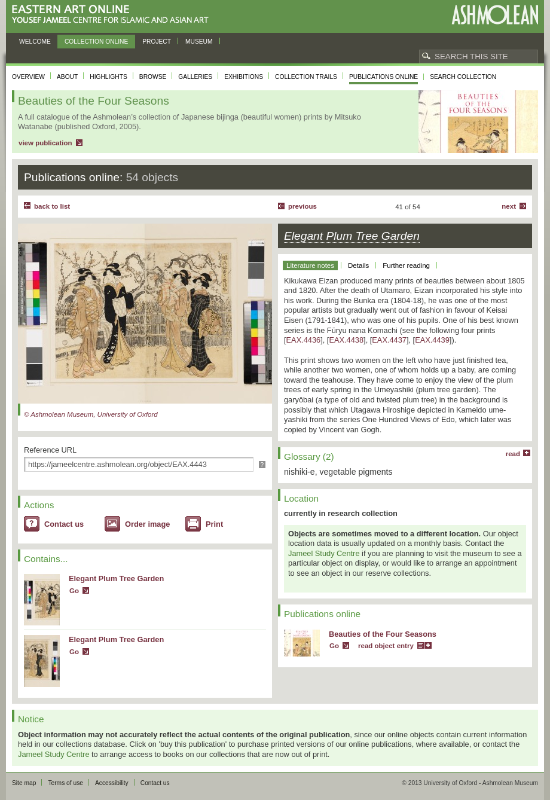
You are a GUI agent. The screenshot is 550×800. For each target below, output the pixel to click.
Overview (28, 77)
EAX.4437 (389, 339)
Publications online (383, 77)
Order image (147, 524)
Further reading (406, 265)
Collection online (96, 41)
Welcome (35, 41)
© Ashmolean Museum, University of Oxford (91, 414)
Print (214, 524)
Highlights (108, 77)
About (67, 77)
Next (509, 206)
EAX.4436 (303, 339)
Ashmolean (494, 15)
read (513, 453)
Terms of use (65, 783)
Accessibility (112, 783)
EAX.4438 (346, 339)
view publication (45, 142)
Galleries (195, 77)
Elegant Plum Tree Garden (116, 578)
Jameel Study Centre (324, 553)
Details (358, 265)
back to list (52, 206)
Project (156, 41)
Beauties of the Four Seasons (382, 634)
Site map (24, 783)
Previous (302, 206)
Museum (199, 41)
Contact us (64, 524)
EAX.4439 (432, 339)
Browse (153, 77)
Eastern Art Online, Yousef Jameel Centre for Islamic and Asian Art (113, 15)
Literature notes (310, 265)
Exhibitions (243, 77)
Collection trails (306, 77)
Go (74, 590)
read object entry (386, 645)
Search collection (463, 77)
